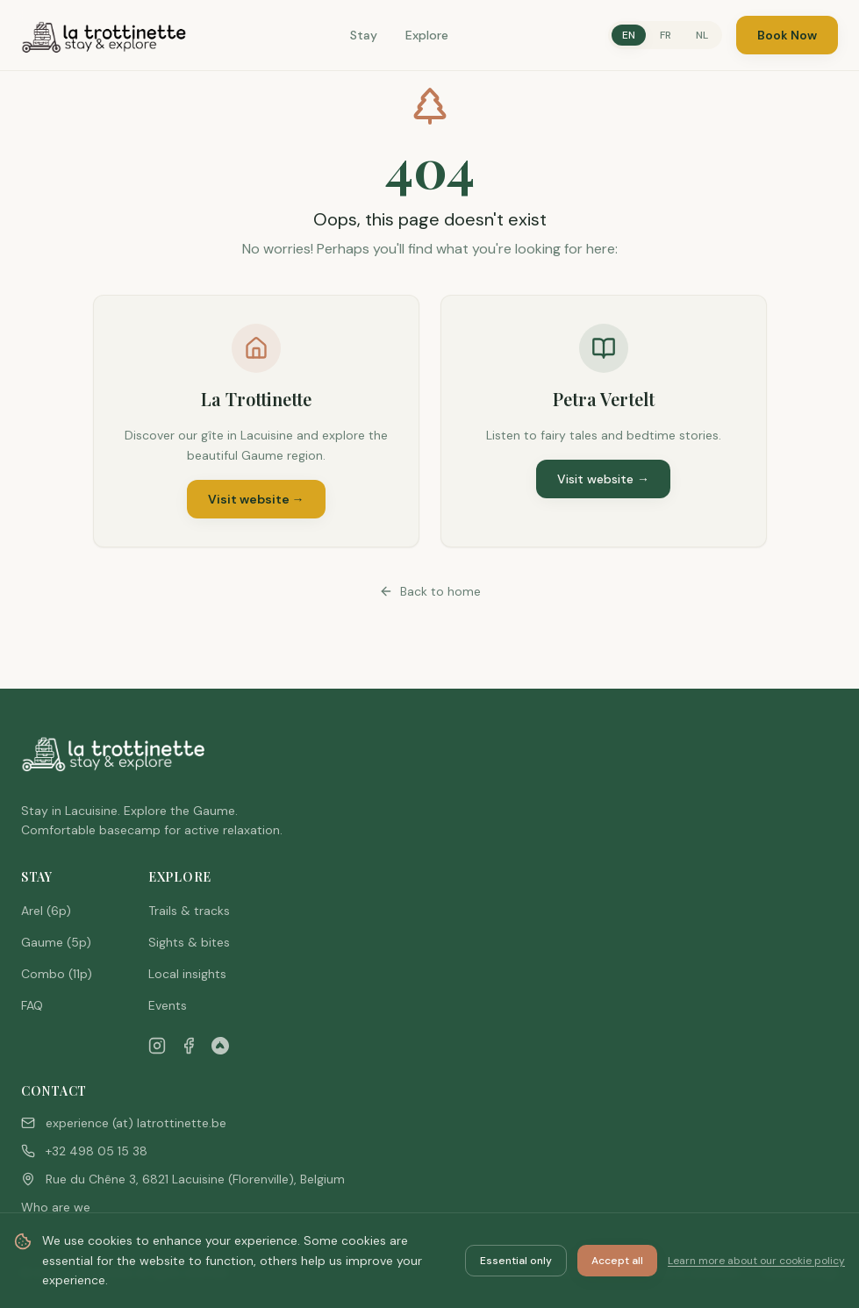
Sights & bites (189, 942)
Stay (363, 35)
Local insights (187, 974)
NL (702, 35)
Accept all (617, 1261)
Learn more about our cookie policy (756, 1261)
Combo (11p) (56, 974)
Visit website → (256, 499)
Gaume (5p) (56, 942)
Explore (426, 35)
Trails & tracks (189, 910)
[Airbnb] (220, 1045)
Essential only (516, 1261)
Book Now (787, 35)
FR (665, 35)
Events (167, 1005)
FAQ (32, 1005)
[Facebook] (188, 1045)
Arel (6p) (46, 910)
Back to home (430, 591)
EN (628, 35)
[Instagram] (157, 1045)
